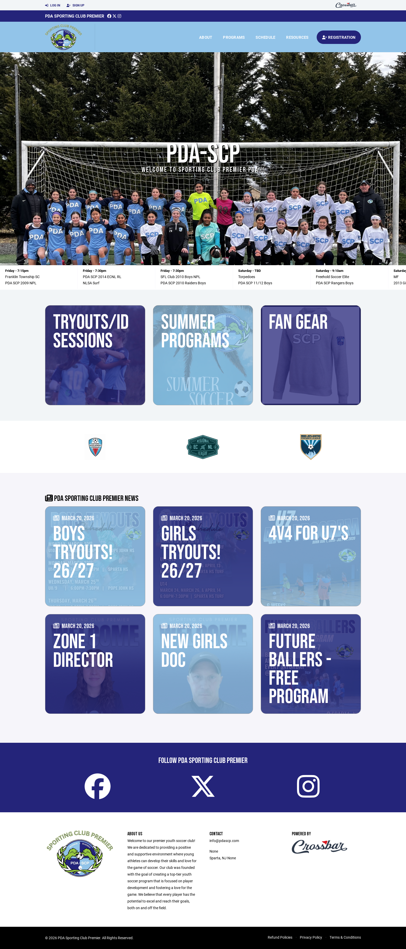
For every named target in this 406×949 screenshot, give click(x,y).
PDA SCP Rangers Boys (334, 282)
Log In (52, 5)
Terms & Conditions (345, 937)
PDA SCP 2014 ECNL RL (102, 276)
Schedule (265, 37)
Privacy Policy (311, 937)
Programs (234, 37)
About (205, 37)
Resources (297, 37)
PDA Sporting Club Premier (74, 16)
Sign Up (75, 5)
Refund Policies (280, 937)
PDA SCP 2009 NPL (21, 282)
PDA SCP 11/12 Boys (255, 282)
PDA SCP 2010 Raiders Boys (183, 282)
